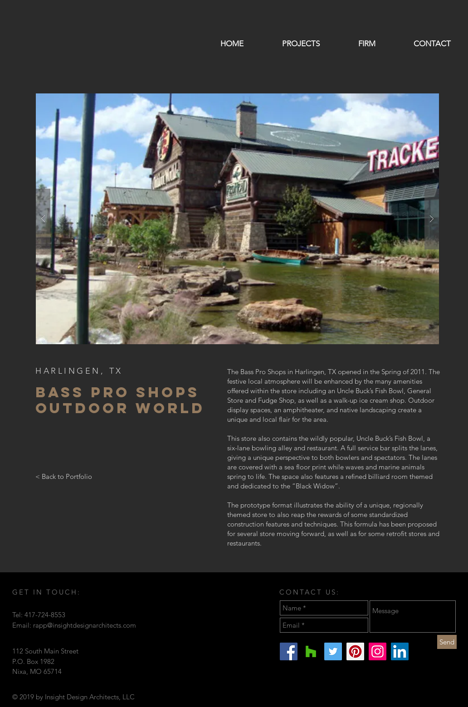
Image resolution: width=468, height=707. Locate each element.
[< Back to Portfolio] (63, 476)
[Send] (447, 642)
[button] (237, 218)
